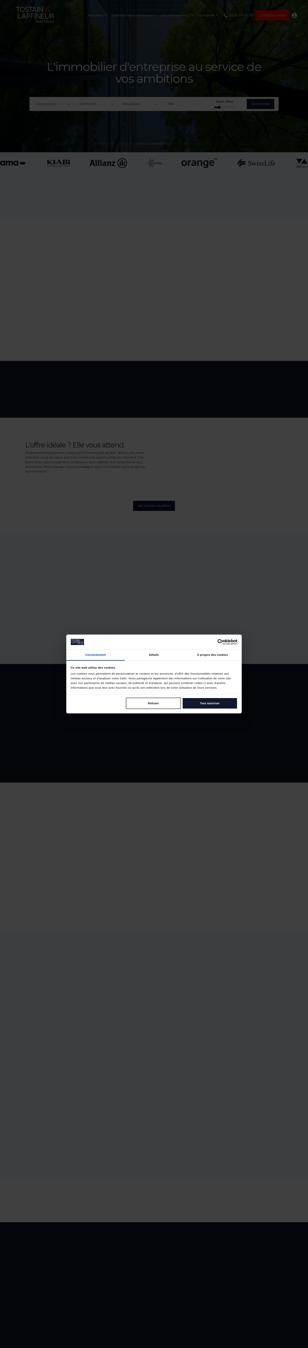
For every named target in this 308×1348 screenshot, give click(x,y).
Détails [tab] (154, 654)
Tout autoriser (210, 703)
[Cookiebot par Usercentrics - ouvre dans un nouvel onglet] (220, 642)
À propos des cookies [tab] (212, 654)
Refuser (153, 703)
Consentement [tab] (95, 654)
